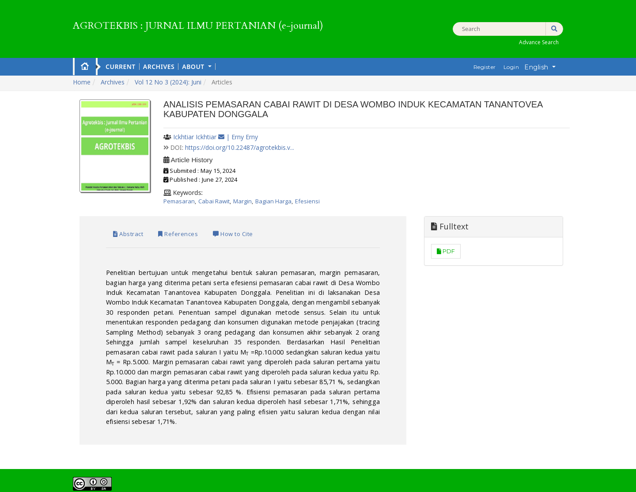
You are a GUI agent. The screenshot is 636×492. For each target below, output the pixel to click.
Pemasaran (179, 201)
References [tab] (178, 226)
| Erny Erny (242, 137)
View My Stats (138, 448)
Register (484, 67)
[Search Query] (508, 29)
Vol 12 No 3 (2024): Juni (168, 82)
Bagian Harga (273, 201)
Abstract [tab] (115, 226)
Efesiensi (307, 201)
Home (85, 65)
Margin (242, 201)
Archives (158, 66)
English (543, 66)
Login (511, 67)
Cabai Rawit (214, 201)
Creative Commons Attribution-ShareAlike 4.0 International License (342, 421)
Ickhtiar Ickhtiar (194, 137)
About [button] (194, 66)
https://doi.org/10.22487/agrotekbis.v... (239, 147)
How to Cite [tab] (249, 226)
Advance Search (539, 42)
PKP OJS (328, 483)
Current (121, 66)
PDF (487, 251)
